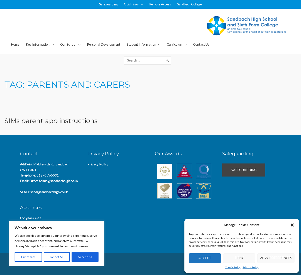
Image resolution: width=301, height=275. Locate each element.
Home (15, 44)
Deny (239, 258)
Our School (68, 44)
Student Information (141, 44)
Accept (204, 258)
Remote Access (161, 4)
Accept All (85, 257)
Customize (28, 257)
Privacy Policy (251, 267)
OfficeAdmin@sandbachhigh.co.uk (53, 179)
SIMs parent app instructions (50, 119)
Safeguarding (107, 4)
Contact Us (201, 44)
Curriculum (174, 44)
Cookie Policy (233, 267)
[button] (292, 225)
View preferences (276, 258)
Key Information (38, 44)
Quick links (131, 4)
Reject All (56, 257)
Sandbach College (191, 4)
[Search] (167, 60)
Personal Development (103, 44)
